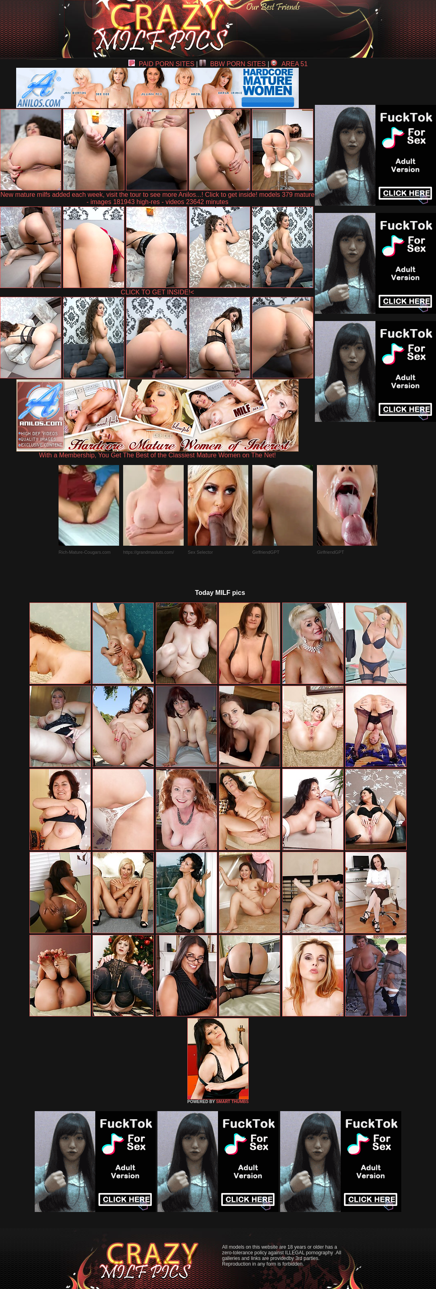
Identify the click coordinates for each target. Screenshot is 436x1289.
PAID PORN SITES (161, 63)
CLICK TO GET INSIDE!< (157, 292)
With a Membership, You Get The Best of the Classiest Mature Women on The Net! (157, 452)
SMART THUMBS (232, 1101)
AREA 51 (289, 63)
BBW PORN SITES (232, 63)
